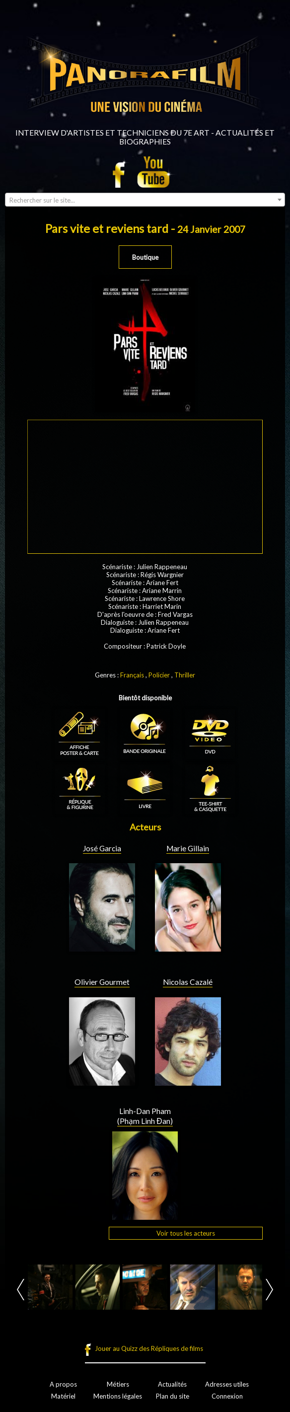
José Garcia (102, 848)
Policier (159, 675)
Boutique (145, 257)
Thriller (184, 675)
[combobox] (145, 200)
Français (132, 675)
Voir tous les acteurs (185, 1233)
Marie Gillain (187, 848)
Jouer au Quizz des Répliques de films (149, 1348)
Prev (20, 1289)
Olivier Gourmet (102, 981)
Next (269, 1289)
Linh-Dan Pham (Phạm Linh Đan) (144, 1116)
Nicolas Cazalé (188, 981)
